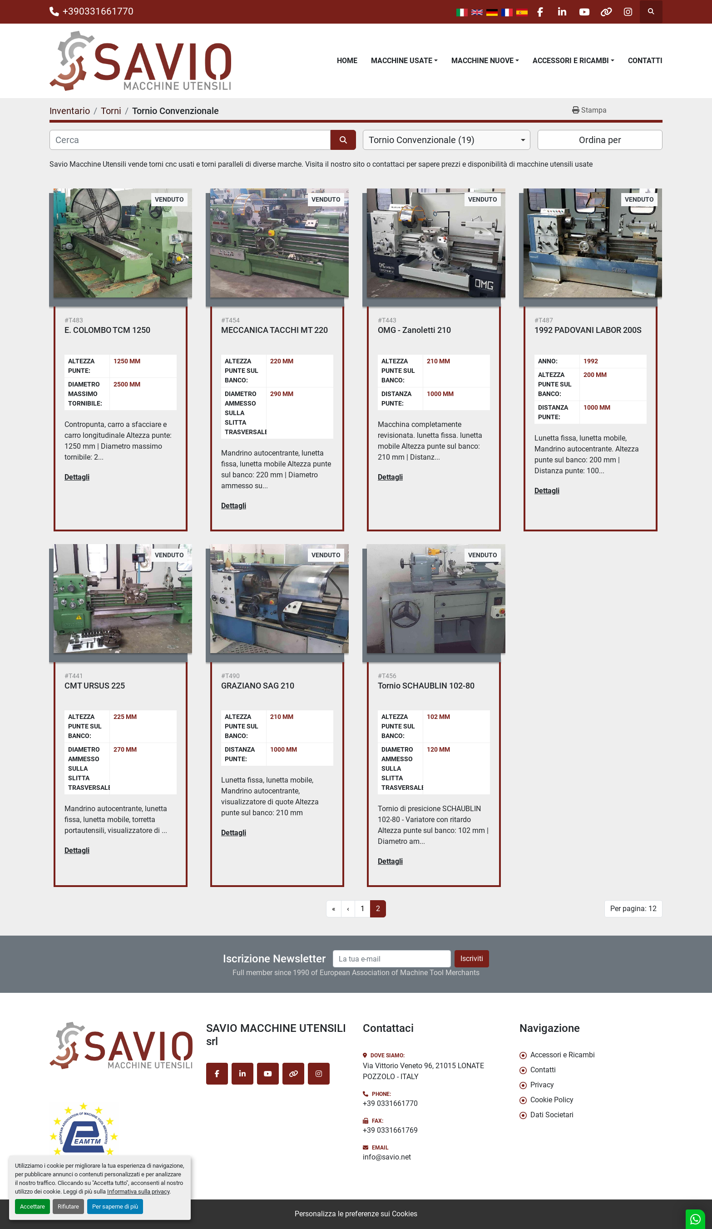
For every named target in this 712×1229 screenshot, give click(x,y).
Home (347, 60)
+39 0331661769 (390, 1130)
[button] (404, 60)
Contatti (645, 60)
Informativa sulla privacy (138, 1191)
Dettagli (76, 477)
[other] (604, 11)
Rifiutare (68, 1206)
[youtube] (581, 11)
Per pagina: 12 (633, 908)
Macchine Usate (401, 60)
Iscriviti (471, 958)
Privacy (542, 1084)
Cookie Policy (552, 1099)
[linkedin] (558, 11)
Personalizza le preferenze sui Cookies (356, 1213)
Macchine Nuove (482, 60)
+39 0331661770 (390, 1103)
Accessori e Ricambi (571, 60)
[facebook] (535, 11)
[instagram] (627, 11)
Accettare (32, 1206)
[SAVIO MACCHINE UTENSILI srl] (121, 1045)
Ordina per (600, 139)
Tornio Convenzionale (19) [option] (422, 139)
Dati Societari (552, 1114)
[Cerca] (190, 140)
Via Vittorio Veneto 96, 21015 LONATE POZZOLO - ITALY (423, 1071)
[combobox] (446, 140)
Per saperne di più (115, 1206)
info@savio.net (387, 1157)
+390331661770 (98, 11)
